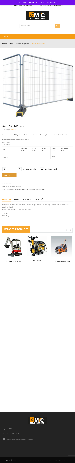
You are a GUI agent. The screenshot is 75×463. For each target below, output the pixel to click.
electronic (32, 189)
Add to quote (9, 175)
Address (9, 429)
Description (6, 199)
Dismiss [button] (53, 2)
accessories (10, 189)
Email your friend (51, 169)
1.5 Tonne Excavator (13, 261)
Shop (11, 44)
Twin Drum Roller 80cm (62, 261)
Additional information (23, 199)
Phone (9, 434)
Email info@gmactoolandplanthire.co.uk (20, 439)
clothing (17, 189)
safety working (40, 189)
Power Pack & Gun (38, 260)
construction (24, 189)
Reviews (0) (39, 199)
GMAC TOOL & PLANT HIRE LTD (26, 460)
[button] (69, 54)
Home (4, 44)
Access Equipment (22, 44)
